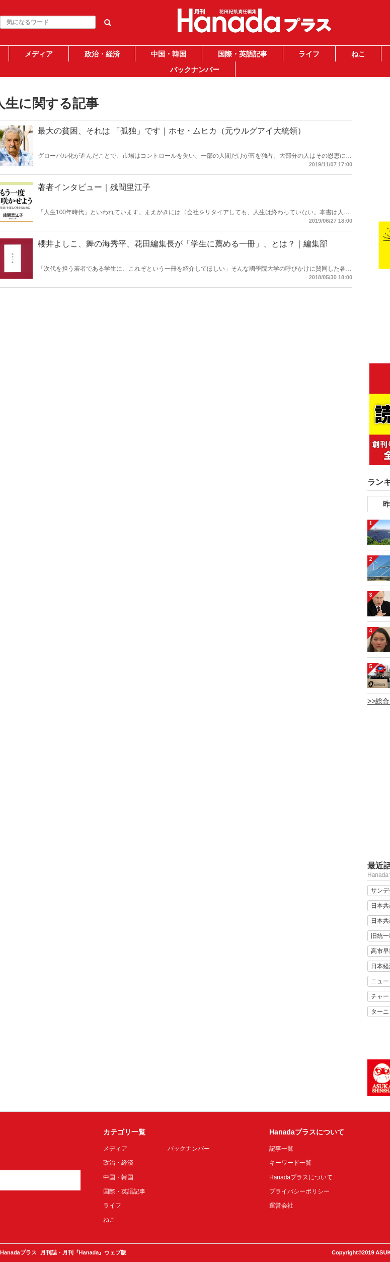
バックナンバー (194, 70)
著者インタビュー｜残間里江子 (94, 187)
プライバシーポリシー (299, 1191)
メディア (39, 54)
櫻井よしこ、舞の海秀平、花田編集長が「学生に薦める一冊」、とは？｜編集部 (183, 243)
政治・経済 (102, 54)
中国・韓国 (168, 54)
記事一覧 (281, 1148)
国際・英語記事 (242, 54)
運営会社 (281, 1205)
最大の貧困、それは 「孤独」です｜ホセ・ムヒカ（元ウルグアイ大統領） (171, 131)
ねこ (358, 54)
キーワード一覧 (290, 1162)
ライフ (309, 54)
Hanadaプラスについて (301, 1177)
